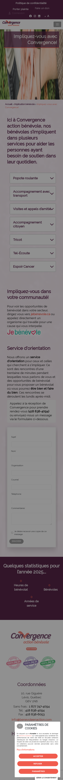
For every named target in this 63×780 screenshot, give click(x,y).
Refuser (38, 763)
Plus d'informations (25, 750)
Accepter (38, 756)
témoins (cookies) (25, 736)
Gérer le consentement (46, 778)
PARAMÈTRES (38, 771)
